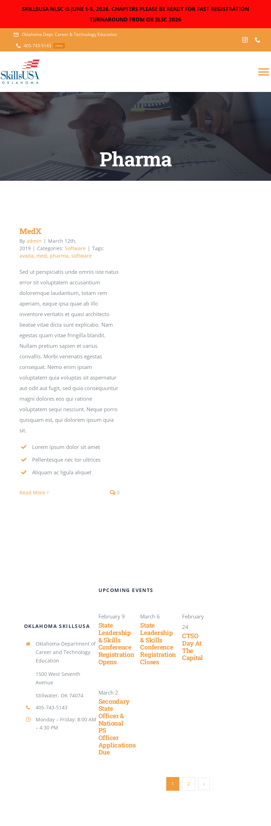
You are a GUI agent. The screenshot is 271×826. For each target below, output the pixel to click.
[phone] (257, 40)
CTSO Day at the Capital (192, 646)
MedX (30, 231)
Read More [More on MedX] (32, 492)
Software (75, 248)
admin (34, 241)
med (41, 255)
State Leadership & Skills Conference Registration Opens (116, 643)
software (81, 255)
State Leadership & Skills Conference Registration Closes (158, 643)
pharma (59, 255)
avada (26, 255)
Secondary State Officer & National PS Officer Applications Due (117, 727)
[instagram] (245, 40)
